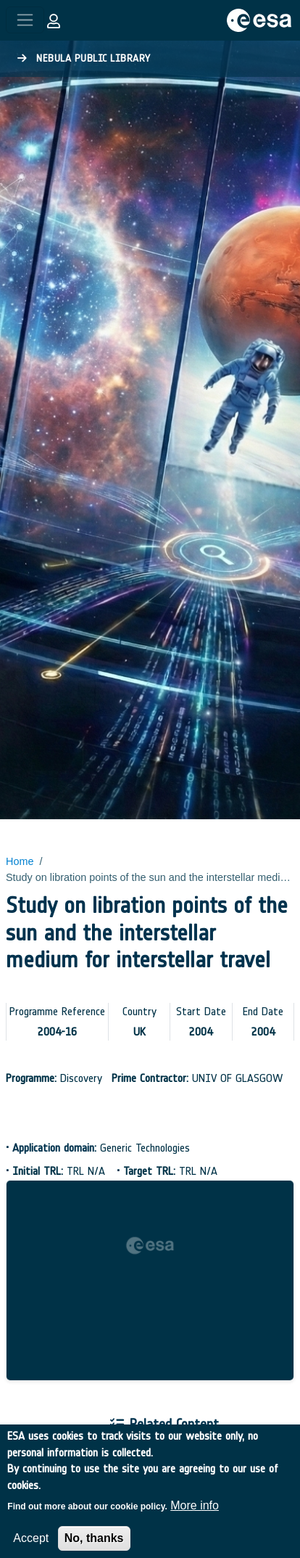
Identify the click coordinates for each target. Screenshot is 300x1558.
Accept (31, 1546)
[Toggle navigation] (25, 20)
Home (19, 861)
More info (194, 1513)
